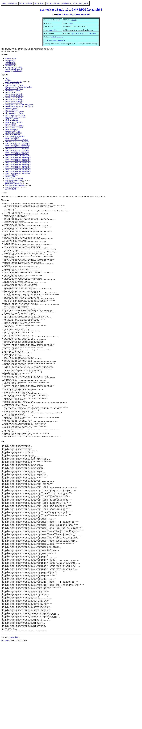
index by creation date (53, 3)
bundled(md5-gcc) (10, 66)
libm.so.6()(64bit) (10, 125)
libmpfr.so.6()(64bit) (11, 130)
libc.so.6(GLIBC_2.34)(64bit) (14, 102)
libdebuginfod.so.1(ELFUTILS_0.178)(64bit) (19, 105)
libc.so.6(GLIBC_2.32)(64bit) (14, 98)
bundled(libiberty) (10, 64)
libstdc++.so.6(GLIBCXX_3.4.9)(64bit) (17, 174)
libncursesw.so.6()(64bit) (12, 132)
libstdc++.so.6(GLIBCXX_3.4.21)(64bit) (17, 169)
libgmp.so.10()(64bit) (11, 119)
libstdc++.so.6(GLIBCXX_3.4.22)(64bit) (17, 170)
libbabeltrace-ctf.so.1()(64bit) (14, 90)
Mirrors (75, 3)
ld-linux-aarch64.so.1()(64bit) (14, 86)
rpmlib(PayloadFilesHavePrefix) (15, 186)
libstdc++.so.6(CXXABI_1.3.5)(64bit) (17, 151)
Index (4, 3)
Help (80, 3)
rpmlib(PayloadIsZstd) (12, 188)
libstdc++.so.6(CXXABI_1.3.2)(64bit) (17, 148)
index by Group (12, 3)
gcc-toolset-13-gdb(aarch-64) (14, 70)
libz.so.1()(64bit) (10, 177)
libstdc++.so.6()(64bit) (12, 139)
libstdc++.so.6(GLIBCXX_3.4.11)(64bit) (17, 156)
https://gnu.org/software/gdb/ (56, 40)
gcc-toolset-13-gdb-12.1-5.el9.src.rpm (84, 33)
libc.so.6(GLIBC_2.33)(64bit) (14, 100)
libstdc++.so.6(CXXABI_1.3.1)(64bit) (17, 142)
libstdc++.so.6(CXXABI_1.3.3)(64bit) (17, 149)
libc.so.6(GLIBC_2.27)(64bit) (14, 97)
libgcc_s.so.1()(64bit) (11, 111)
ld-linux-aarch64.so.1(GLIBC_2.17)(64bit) (18, 88)
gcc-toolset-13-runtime (12, 84)
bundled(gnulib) (10, 63)
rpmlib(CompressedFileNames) (14, 181)
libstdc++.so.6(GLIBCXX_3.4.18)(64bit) (17, 163)
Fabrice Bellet (5, 726)
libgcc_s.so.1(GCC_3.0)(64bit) (14, 112)
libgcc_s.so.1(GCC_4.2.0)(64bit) (15, 118)
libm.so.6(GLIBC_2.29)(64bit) (14, 128)
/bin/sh (7, 79)
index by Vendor (39, 3)
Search (86, 3)
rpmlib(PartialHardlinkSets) (13, 184)
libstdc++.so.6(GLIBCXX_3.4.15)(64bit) (17, 160)
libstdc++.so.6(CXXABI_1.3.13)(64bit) (17, 146)
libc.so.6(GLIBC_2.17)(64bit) (14, 95)
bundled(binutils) (10, 61)
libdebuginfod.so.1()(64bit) (13, 104)
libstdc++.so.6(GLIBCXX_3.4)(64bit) (17, 155)
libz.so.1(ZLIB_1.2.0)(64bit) (14, 179)
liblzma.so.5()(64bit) (11, 121)
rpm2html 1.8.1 (14, 723)
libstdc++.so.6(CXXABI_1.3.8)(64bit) (17, 153)
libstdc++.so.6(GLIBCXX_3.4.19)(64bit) (17, 165)
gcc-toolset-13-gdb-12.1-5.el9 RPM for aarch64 (71, 9)
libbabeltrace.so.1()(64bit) (13, 91)
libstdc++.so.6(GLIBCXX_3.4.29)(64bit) (17, 172)
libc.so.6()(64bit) (10, 93)
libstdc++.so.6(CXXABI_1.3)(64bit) (16, 140)
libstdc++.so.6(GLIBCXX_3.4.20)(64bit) (17, 167)
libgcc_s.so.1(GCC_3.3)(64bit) (14, 114)
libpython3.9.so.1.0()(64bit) (13, 133)
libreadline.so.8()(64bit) (12, 135)
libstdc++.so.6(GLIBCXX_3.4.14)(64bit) (17, 158)
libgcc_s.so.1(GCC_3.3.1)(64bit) (15, 116)
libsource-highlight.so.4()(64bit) (15, 137)
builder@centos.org (56, 37)
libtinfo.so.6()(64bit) (11, 176)
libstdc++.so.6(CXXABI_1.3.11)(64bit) (17, 144)
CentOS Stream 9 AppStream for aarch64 (73, 14)
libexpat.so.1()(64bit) (11, 109)
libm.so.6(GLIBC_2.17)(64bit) (14, 126)
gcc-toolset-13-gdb (11, 59)
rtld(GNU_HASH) (10, 190)
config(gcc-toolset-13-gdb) (13, 68)
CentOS (73, 20)
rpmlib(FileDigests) (11, 183)
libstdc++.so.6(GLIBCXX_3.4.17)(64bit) (17, 162)
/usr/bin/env (8, 81)
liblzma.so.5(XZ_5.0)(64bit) (13, 123)
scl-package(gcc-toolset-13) (13, 71)
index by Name (66, 3)
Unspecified (52, 30)
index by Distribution (25, 3)
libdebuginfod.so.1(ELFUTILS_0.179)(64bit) (19, 107)
